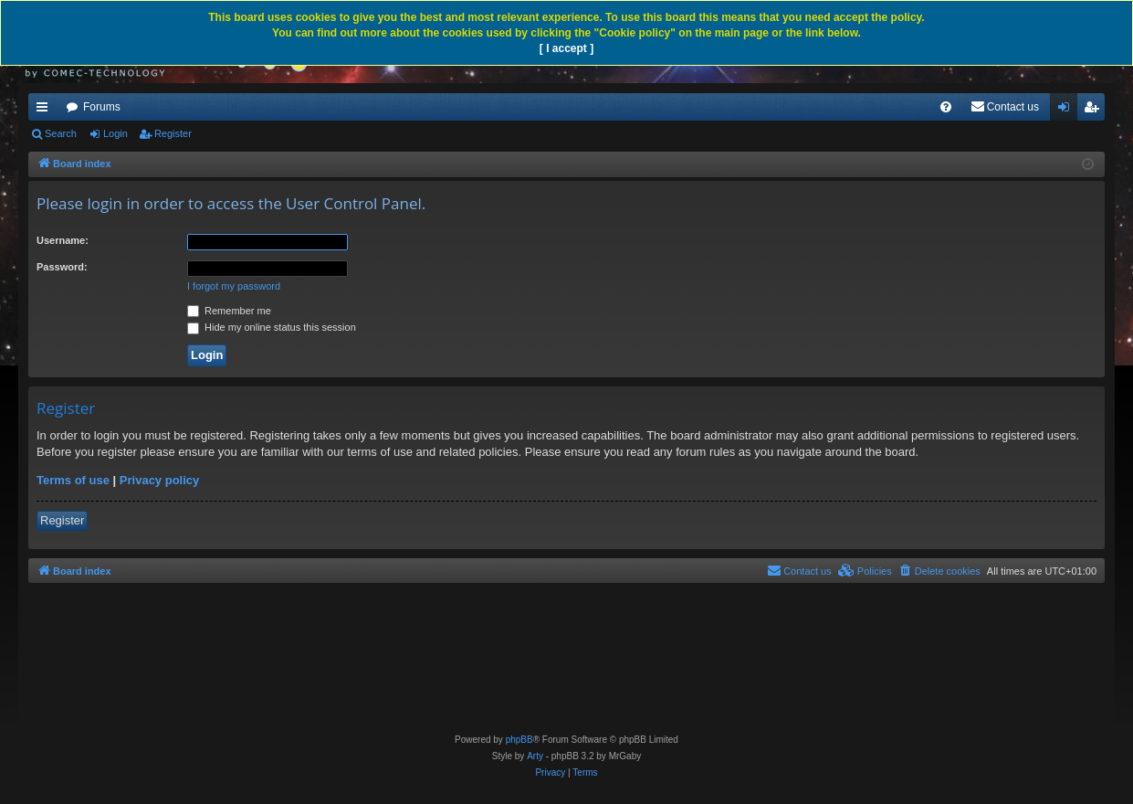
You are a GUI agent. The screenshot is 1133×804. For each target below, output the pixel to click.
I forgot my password (233, 285)
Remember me (229, 310)
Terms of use (73, 480)
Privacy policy (159, 480)
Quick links (46, 110)
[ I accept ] (566, 48)
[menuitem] (946, 107)
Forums (102, 106)
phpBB (519, 740)
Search (61, 133)
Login (115, 133)
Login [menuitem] (1067, 110)
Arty (535, 756)
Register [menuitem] (1095, 110)
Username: (63, 240)
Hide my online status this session (271, 327)
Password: (62, 266)
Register (173, 133)
